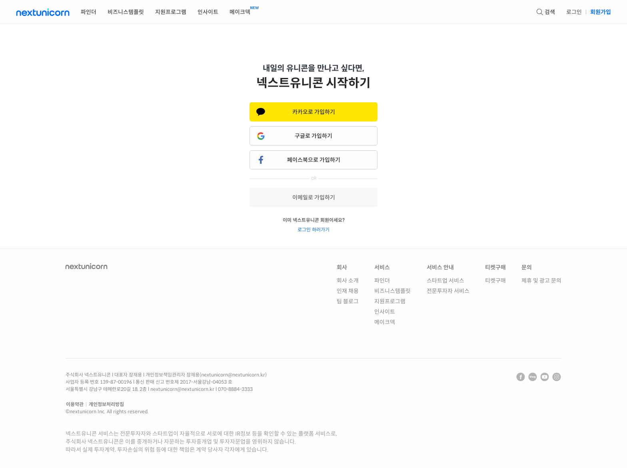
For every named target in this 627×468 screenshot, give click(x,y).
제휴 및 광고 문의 (541, 280)
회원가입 (600, 12)
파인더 (382, 280)
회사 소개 (348, 280)
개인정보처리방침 (106, 404)
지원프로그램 (389, 301)
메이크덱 (384, 322)
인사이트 (384, 311)
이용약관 (75, 404)
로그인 (574, 12)
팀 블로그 (348, 301)
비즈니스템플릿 (392, 291)
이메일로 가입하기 (313, 197)
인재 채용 (348, 291)
